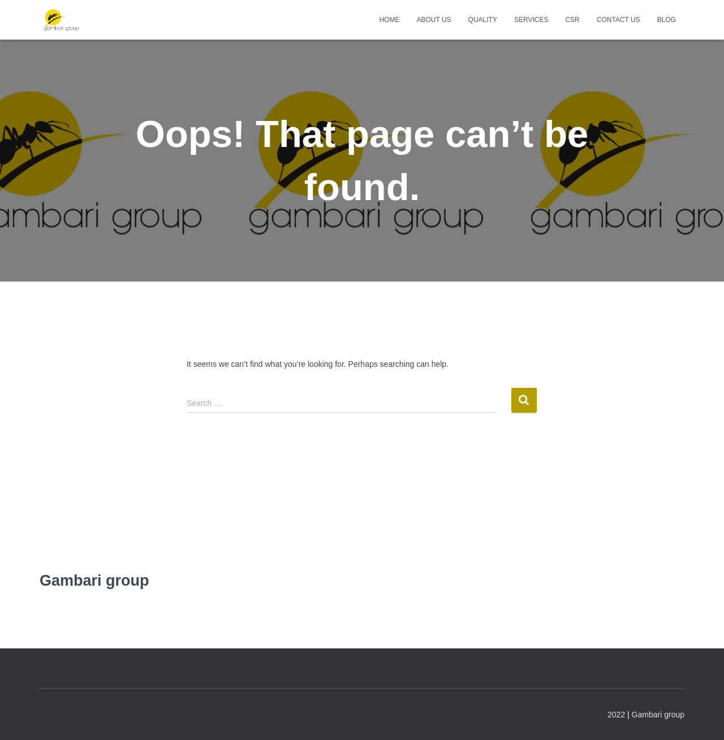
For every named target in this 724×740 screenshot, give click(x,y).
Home (389, 20)
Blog (666, 20)
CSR (572, 20)
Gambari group (658, 714)
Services (531, 20)
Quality (482, 20)
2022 (616, 714)
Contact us (618, 20)
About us (433, 20)
